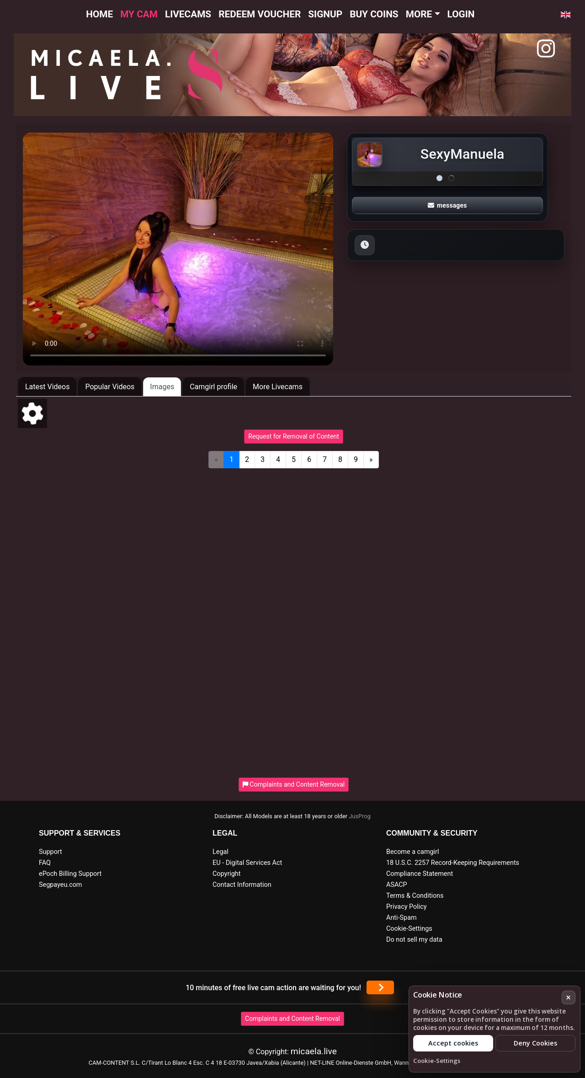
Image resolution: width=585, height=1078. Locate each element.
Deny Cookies (535, 1043)
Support (50, 852)
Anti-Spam (401, 918)
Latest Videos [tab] (47, 386)
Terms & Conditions (414, 896)
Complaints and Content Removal (292, 1018)
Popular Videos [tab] (109, 386)
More (419, 14)
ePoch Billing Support (70, 874)
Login (461, 14)
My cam (139, 14)
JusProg (360, 816)
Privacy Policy (406, 907)
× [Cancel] (568, 997)
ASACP (396, 885)
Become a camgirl (412, 852)
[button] (565, 14)
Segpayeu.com (60, 885)
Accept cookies (453, 1043)
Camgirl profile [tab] (213, 386)
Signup (325, 14)
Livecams (188, 14)
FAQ (45, 863)
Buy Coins (374, 14)
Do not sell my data (414, 940)
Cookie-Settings (409, 929)
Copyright (226, 874)
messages (447, 205)
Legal (221, 852)
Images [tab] (162, 386)
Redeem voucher (259, 14)
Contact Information (242, 885)
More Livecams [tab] (278, 386)
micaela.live (314, 1051)
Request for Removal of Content (293, 436)
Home (99, 14)
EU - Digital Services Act (247, 863)
